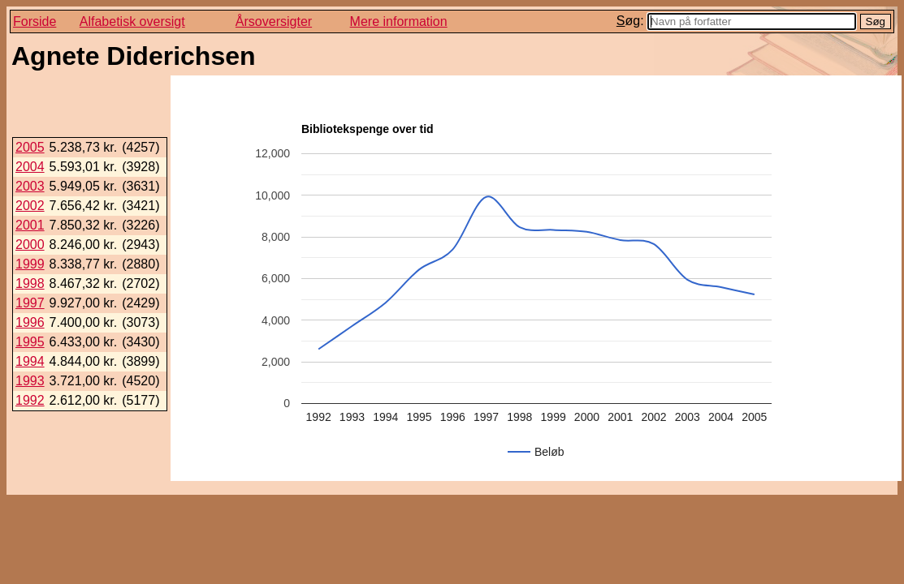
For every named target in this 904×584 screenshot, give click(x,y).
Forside (34, 21)
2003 (30, 186)
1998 (30, 283)
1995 (30, 342)
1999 (30, 264)
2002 (30, 206)
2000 (30, 244)
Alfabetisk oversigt (132, 21)
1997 (30, 303)
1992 (30, 400)
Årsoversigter (274, 21)
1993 (30, 381)
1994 (30, 361)
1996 (30, 322)
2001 (30, 225)
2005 (30, 147)
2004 (30, 167)
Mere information (399, 21)
